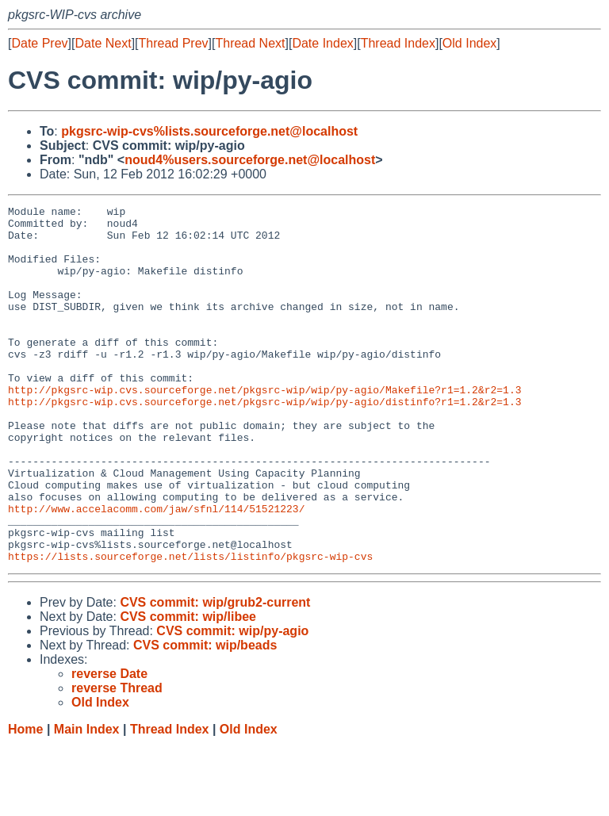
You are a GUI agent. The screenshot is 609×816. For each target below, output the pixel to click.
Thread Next (250, 43)
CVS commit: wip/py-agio (232, 702)
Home (25, 800)
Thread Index (398, 43)
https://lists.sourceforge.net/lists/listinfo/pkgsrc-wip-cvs (190, 627)
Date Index (322, 43)
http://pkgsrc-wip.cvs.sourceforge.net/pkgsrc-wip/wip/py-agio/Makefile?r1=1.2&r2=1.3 (264, 427)
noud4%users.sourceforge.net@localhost (249, 160)
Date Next (103, 43)
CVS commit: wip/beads (205, 716)
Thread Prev (174, 43)
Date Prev (39, 43)
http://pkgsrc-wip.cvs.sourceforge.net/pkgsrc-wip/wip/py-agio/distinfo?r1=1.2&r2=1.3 (264, 442)
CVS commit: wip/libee (188, 688)
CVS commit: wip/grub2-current (215, 673)
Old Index (469, 43)
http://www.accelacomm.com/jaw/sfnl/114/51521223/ (156, 570)
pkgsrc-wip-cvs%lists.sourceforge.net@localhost (209, 131)
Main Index (87, 800)
